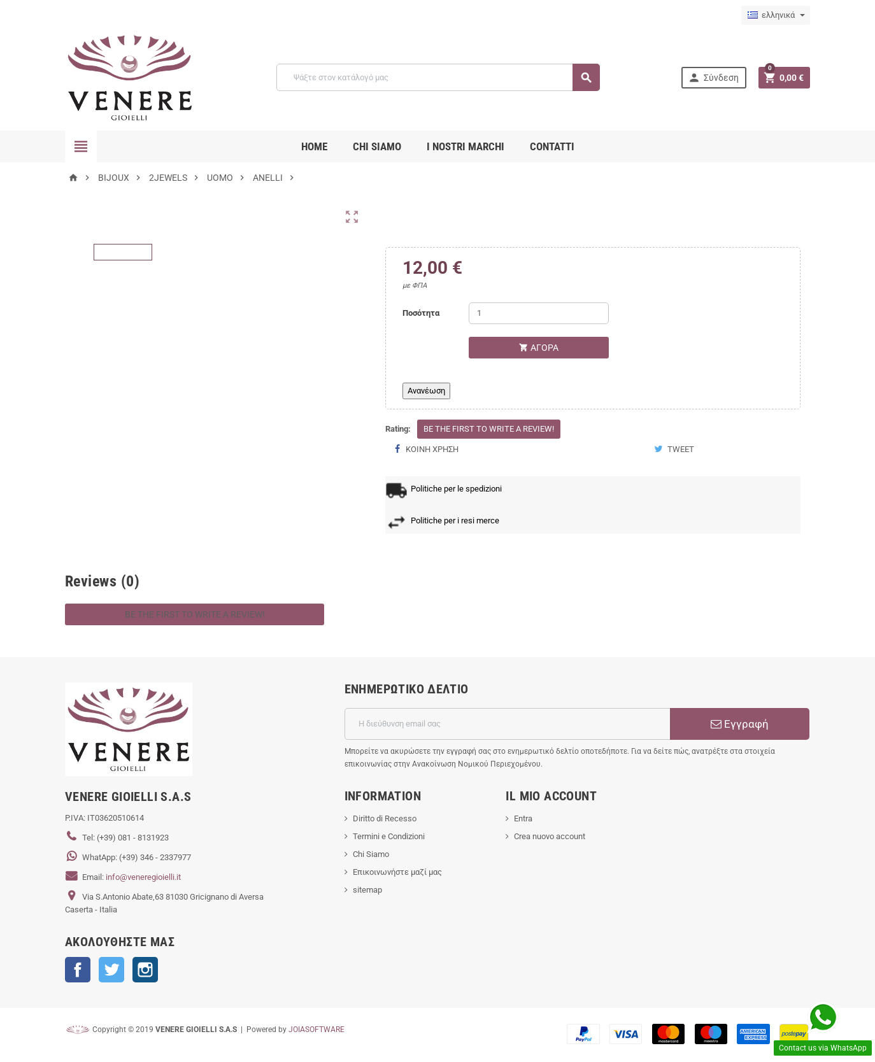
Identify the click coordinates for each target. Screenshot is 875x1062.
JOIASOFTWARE (316, 1029)
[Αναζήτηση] (437, 77)
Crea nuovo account (549, 836)
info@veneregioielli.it (143, 877)
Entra (523, 818)
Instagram (145, 969)
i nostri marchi (465, 146)
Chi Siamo (371, 854)
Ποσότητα (420, 313)
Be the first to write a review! (488, 429)
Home (314, 146)
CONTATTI (552, 146)
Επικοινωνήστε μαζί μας (397, 872)
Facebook (77, 969)
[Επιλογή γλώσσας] (775, 15)
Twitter (111, 969)
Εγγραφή (740, 724)
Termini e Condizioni (389, 836)
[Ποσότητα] (539, 313)
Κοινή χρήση (427, 449)
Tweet (674, 449)
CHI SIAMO (377, 146)
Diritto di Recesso (384, 818)
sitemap (367, 890)
